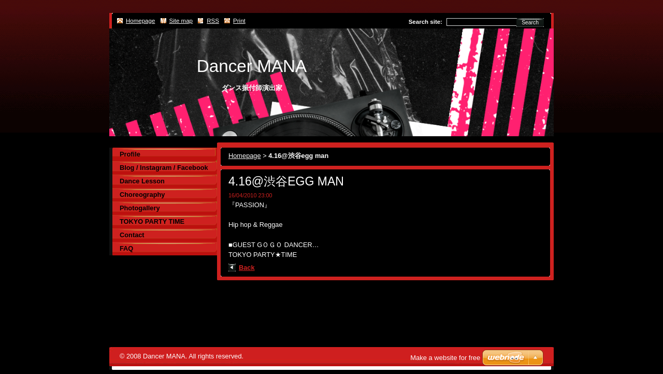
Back (247, 267)
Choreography (142, 194)
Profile (130, 154)
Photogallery (140, 208)
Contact (132, 235)
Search (530, 22)
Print (239, 21)
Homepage (244, 156)
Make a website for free (445, 358)
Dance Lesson (142, 181)
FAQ (126, 248)
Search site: (425, 22)
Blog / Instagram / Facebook (164, 167)
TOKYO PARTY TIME (152, 221)
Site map (181, 21)
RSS (213, 21)
